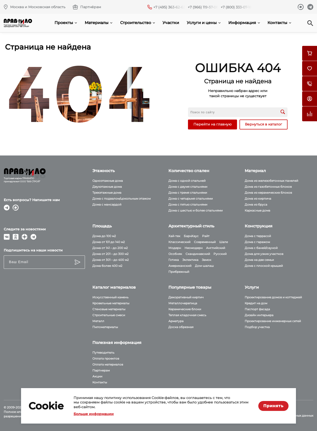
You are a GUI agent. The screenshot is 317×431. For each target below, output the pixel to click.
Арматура (176, 321)
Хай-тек (174, 236)
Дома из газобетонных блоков (268, 186)
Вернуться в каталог (263, 124)
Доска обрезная (180, 327)
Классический (179, 242)
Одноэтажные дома (107, 181)
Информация (244, 22)
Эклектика (190, 260)
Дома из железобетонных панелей (271, 181)
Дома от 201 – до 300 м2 (110, 254)
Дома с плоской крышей (264, 266)
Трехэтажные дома (106, 192)
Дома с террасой (258, 236)
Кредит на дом (256, 303)
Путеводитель (103, 352)
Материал (255, 170)
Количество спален (188, 170)
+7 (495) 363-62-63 (169, 7)
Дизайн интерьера (259, 315)
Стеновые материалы (108, 309)
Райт (206, 236)
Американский (179, 266)
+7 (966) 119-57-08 (203, 7)
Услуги (252, 287)
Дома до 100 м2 (104, 236)
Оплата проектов (105, 358)
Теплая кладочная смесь (187, 315)
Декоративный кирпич (186, 297)
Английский (215, 248)
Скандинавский (197, 254)
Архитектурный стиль (191, 226)
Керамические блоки (184, 309)
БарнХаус (191, 236)
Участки (170, 22)
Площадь (102, 226)
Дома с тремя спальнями (187, 192)
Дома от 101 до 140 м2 (108, 242)
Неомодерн (194, 248)
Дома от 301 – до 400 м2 (110, 260)
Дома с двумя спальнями (187, 186)
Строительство (137, 22)
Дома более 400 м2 (107, 266)
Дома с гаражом (257, 242)
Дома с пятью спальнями (187, 204)
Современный (205, 242)
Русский (220, 254)
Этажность (103, 170)
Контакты (279, 22)
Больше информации (94, 414)
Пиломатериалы (105, 327)
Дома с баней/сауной (261, 248)
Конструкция (258, 226)
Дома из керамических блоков (268, 192)
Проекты (65, 22)
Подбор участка (257, 327)
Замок (206, 260)
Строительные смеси (108, 315)
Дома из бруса (256, 204)
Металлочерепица (182, 303)
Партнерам (101, 370)
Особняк (175, 254)
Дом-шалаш (204, 266)
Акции (97, 376)
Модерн (174, 248)
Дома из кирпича (258, 198)
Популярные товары (189, 287)
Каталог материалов (114, 287)
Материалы (98, 22)
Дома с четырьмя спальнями (190, 198)
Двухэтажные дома (107, 186)
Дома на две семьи (259, 260)
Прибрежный (178, 272)
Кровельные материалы (110, 303)
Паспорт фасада (257, 309)
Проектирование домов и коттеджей (273, 297)
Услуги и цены (204, 22)
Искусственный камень (110, 297)
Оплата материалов (107, 364)
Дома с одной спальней (187, 181)
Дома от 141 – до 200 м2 (110, 248)
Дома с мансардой (106, 204)
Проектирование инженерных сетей (273, 321)
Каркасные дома (257, 210)
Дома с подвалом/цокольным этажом (121, 198)
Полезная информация (116, 342)
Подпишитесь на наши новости (33, 250)
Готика (173, 260)
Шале (223, 242)
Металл (98, 321)
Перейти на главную (212, 124)
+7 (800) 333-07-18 (236, 7)
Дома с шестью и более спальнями (195, 210)
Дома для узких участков (264, 254)
